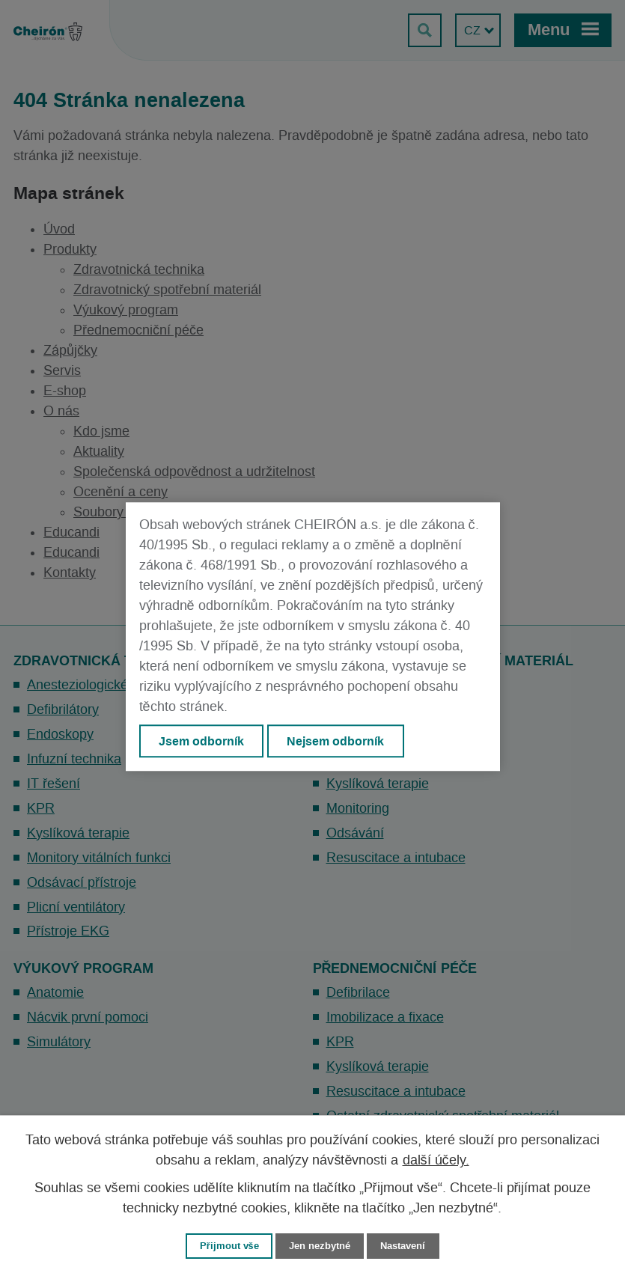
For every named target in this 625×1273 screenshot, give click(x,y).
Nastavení (402, 1245)
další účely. (436, 1161)
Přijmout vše (229, 1245)
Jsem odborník (201, 741)
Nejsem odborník (335, 741)
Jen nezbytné (319, 1245)
